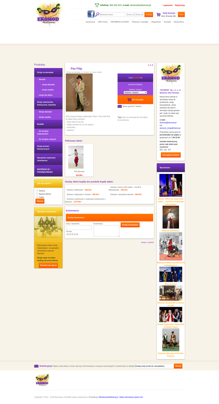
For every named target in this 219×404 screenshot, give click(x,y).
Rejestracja (180, 5)
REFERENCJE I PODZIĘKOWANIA (45, 170)
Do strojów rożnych (47, 139)
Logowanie (168, 5)
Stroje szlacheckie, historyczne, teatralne (46, 103)
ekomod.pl (90, 22)
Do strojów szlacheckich (42, 132)
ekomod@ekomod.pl (140, 5)
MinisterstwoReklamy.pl (108, 397)
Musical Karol (171, 284)
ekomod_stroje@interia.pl (170, 128)
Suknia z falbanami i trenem (79, 194)
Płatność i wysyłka (140, 22)
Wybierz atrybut (135, 90)
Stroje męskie (45, 117)
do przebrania (123, 120)
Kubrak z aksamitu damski (122, 194)
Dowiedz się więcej (48, 265)
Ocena (69, 231)
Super (41, 197)
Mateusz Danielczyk (170, 231)
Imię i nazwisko (72, 224)
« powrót (150, 242)
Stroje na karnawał (45, 72)
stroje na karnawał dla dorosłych (134, 117)
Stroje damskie (45, 112)
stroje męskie (48, 90)
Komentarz (98, 224)
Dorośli (42, 79)
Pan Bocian (79, 171)
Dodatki (40, 124)
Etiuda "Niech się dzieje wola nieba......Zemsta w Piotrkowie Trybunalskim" (171, 201)
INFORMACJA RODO (120, 22)
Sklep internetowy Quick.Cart (131, 397)
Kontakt (167, 22)
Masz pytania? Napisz (132, 106)
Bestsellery (179, 22)
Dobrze (42, 191)
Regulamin (156, 22)
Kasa (181, 15)
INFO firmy (103, 22)
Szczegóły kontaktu (170, 155)
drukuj (143, 242)
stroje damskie (48, 85)
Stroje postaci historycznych (43, 147)
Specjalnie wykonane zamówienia (46, 159)
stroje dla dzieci (46, 95)
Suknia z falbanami (75, 190)
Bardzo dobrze (45, 194)
